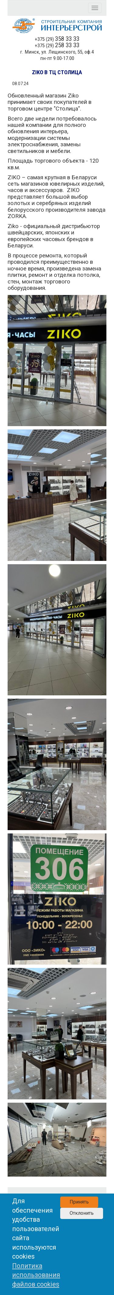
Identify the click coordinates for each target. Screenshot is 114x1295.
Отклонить (82, 1213)
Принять (79, 1202)
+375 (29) (57, 39)
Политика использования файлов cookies (36, 1275)
